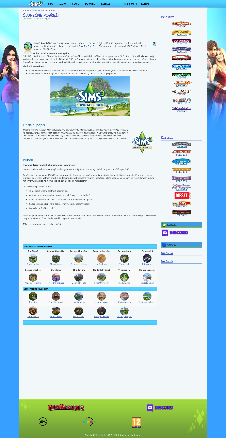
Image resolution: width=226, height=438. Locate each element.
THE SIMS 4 (130, 3)
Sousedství (39, 10)
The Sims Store (91, 46)
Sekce (76, 3)
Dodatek (91, 3)
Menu (64, 3)
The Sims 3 (28, 10)
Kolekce (106, 3)
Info (51, 3)
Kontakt (146, 3)
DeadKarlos (101, 435)
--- (118, 3)
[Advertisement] (90, 29)
